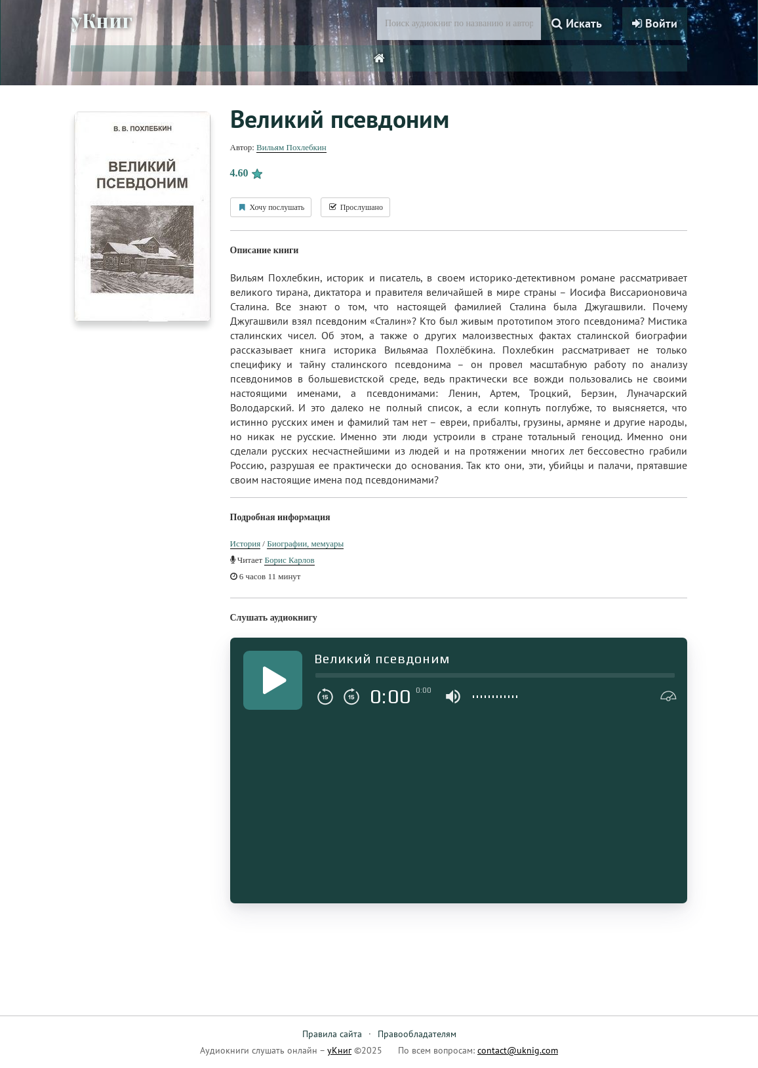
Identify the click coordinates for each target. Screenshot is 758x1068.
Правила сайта (332, 1034)
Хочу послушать (271, 207)
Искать (576, 23)
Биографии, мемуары (305, 543)
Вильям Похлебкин (291, 147)
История (245, 543)
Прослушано (355, 207)
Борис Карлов (289, 560)
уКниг (101, 21)
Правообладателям (417, 1034)
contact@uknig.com (517, 1050)
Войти (654, 23)
